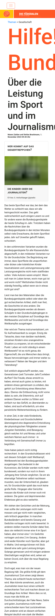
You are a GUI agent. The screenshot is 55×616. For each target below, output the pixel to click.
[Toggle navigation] (11, 6)
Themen (12, 22)
